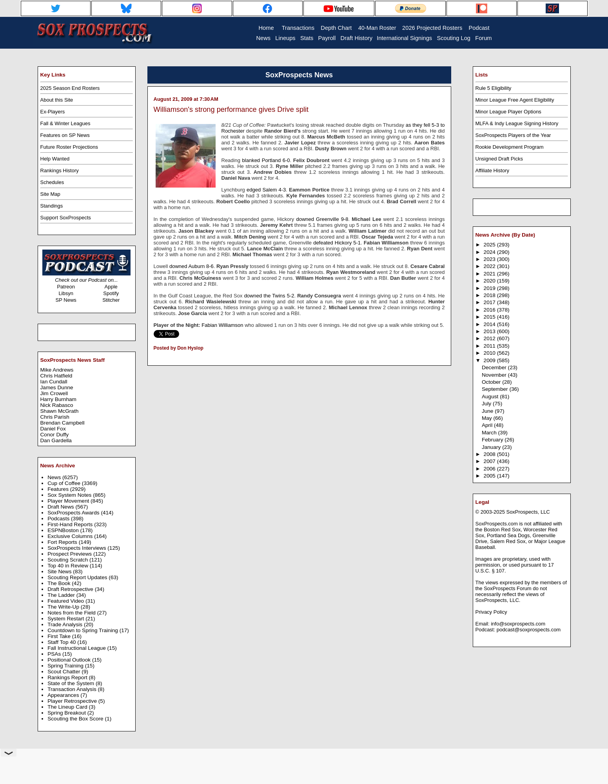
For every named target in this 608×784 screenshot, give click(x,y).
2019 (490, 288)
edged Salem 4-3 (266, 190)
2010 (490, 353)
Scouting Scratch (68, 560)
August (491, 396)
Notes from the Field (72, 613)
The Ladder (61, 595)
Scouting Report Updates (78, 577)
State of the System (71, 683)
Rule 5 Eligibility (494, 88)
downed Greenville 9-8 (322, 219)
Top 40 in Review (68, 566)
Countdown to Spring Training (83, 630)
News (54, 477)
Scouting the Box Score (76, 719)
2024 (490, 252)
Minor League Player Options (508, 112)
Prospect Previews (70, 554)
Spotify (111, 293)
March (490, 433)
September (496, 389)
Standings (51, 206)
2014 (490, 324)
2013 (490, 331)
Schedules (52, 182)
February (493, 440)
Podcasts (59, 518)
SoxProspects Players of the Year (513, 135)
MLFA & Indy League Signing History (517, 123)
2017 (490, 302)
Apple (111, 287)
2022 (490, 266)
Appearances (63, 695)
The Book (59, 583)
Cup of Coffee (64, 483)
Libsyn (65, 293)
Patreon (66, 287)
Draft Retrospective (71, 589)
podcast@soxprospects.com (529, 630)
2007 (490, 461)
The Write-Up (64, 607)
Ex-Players (52, 112)
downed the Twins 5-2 (269, 296)
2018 (490, 295)
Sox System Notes (70, 495)
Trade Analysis (65, 624)
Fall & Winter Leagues (65, 123)
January (492, 447)
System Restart (66, 619)
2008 (490, 454)
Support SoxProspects (65, 218)
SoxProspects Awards (74, 513)
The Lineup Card (68, 707)
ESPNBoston (63, 530)
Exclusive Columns (70, 536)
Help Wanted (55, 159)
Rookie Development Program (510, 147)
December (495, 367)
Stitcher (111, 300)
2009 (490, 360)
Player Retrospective (72, 701)
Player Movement (69, 501)
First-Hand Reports (70, 524)
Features (58, 489)
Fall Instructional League (77, 648)
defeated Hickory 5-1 (337, 243)
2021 (490, 274)
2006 (490, 469)
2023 (490, 259)
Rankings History (59, 170)
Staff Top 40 (62, 642)
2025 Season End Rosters (70, 88)
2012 (490, 338)
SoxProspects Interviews (77, 548)
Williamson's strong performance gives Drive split (231, 109)
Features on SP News (65, 135)
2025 (490, 245)
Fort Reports (63, 542)
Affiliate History (492, 170)
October (492, 382)
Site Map (50, 194)
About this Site (56, 100)
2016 (490, 310)
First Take (59, 636)
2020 (490, 281)
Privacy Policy (491, 612)
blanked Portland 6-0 (266, 160)
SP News (66, 300)
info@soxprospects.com (518, 624)
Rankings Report (68, 677)
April (488, 425)
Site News (60, 571)
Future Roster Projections (69, 147)
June (488, 411)
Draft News (61, 507)
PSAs (54, 654)
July (487, 404)
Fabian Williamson (223, 325)
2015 (490, 317)
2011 (490, 346)
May (488, 418)
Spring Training (66, 666)
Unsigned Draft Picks (499, 159)
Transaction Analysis (72, 689)
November (495, 375)
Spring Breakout (67, 713)
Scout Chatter (64, 672)
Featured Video (66, 601)
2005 (490, 476)
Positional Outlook (69, 660)
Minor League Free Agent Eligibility (515, 100)
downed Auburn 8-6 (191, 266)
